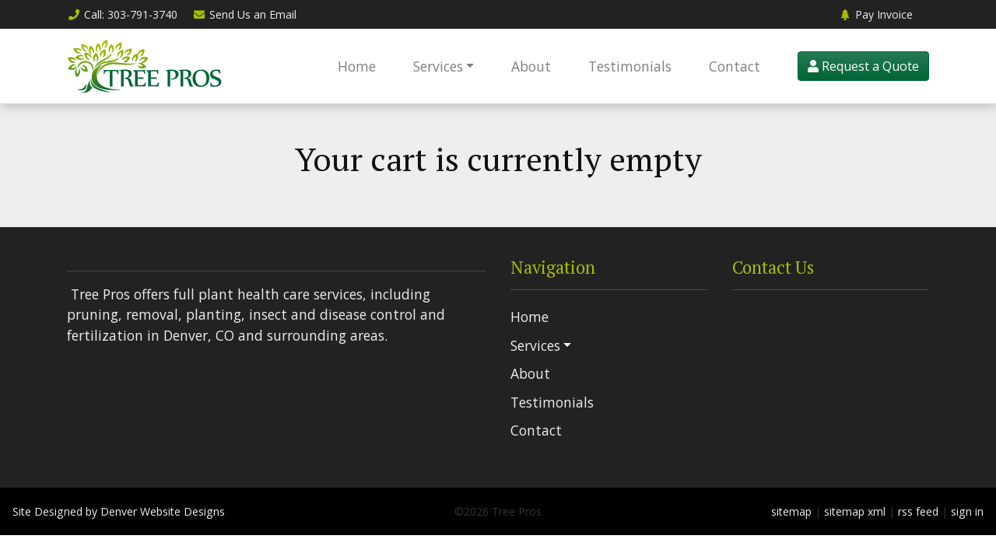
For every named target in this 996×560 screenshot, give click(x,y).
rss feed (918, 511)
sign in (967, 511)
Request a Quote (863, 66)
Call (122, 14)
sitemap (791, 511)
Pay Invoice (875, 14)
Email (245, 14)
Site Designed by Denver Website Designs (118, 511)
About (531, 66)
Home (357, 66)
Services (438, 66)
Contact (734, 66)
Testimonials (630, 66)
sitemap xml (855, 511)
